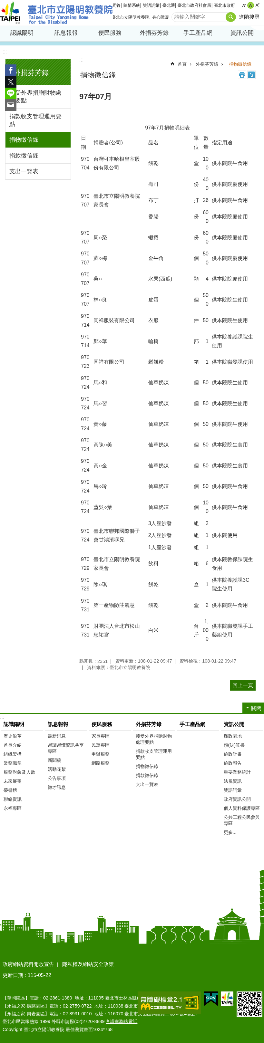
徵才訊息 (57, 787)
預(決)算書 (234, 745)
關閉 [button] (256, 708)
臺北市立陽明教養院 (56, 13)
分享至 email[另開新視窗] (10, 105)
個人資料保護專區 (242, 808)
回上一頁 (242, 685)
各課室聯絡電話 (121, 1021)
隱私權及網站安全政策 (88, 964)
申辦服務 (101, 754)
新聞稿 (54, 760)
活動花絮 (57, 769)
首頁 (182, 64)
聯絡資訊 (13, 799)
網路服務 (101, 763)
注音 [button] (251, 75)
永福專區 (13, 808)
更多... (230, 832)
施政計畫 (233, 754)
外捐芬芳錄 (154, 33)
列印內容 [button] (242, 75)
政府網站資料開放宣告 (28, 964)
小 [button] (243, 5)
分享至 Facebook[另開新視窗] (10, 70)
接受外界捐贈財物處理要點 (35, 97)
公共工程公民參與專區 (242, 820)
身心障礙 (160, 17)
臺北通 (168, 5)
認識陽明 (22, 33)
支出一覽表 (23, 171)
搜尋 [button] (231, 17)
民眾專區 (101, 745)
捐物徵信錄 (23, 140)
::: (5, 51)
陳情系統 (131, 5)
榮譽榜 (10, 790)
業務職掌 (13, 763)
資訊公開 (242, 33)
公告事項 (57, 778)
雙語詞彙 (151, 5)
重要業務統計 (237, 772)
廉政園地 (233, 736)
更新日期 (13, 975)
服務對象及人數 (19, 772)
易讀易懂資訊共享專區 (66, 748)
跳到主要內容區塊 (3, 3)
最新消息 (57, 736)
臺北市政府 (224, 5)
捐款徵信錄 (23, 155)
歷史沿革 (13, 736)
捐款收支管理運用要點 (35, 120)
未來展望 (13, 781)
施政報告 (233, 763)
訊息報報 (66, 33)
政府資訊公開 (237, 799)
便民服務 (110, 33)
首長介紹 (13, 745)
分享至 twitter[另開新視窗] (10, 82)
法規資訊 (233, 781)
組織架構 (13, 754)
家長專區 (101, 736)
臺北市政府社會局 (194, 5)
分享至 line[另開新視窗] (10, 93)
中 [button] (250, 5)
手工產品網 (197, 33)
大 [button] (257, 5)
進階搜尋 (249, 17)
